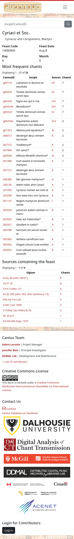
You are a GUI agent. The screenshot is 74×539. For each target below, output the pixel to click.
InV (54, 106)
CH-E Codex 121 (12, 288)
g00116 (7, 82)
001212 (7, 170)
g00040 (7, 155)
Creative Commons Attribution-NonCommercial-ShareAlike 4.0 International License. (35, 386)
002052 (7, 250)
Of (53, 82)
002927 (7, 224)
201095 (7, 190)
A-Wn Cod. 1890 (12, 305)
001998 (7, 161)
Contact (9, 408)
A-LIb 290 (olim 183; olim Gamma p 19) (26, 294)
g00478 (7, 92)
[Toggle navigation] (65, 7)
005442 (7, 244)
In (53, 112)
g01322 (7, 130)
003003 (7, 219)
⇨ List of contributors (14, 361)
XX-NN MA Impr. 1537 (15, 321)
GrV (54, 121)
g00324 (7, 112)
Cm (54, 101)
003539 (7, 210)
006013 (7, 135)
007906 (7, 150)
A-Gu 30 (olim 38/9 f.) (15, 278)
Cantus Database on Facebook (20, 413)
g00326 (7, 101)
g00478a (8, 121)
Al (53, 130)
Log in (8, 530)
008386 (7, 179)
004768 (7, 230)
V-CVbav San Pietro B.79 (17, 310)
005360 (7, 239)
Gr (53, 92)
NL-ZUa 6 (8, 315)
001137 (7, 201)
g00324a (8, 106)
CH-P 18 (7, 283)
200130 (7, 184)
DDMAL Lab (9, 356)
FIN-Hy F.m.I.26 (12, 299)
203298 (7, 195)
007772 (7, 144)
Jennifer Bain (10, 350)
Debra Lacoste (11, 344)
